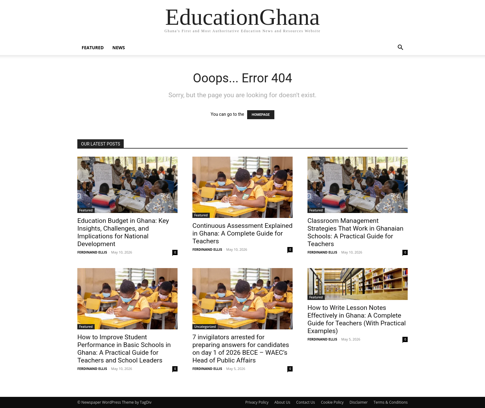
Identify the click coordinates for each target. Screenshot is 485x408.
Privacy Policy (256, 402)
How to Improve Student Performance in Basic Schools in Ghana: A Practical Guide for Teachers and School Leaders (124, 348)
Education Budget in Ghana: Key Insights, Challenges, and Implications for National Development (123, 232)
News (118, 47)
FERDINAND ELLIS (92, 252)
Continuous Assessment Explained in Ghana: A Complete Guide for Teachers (242, 233)
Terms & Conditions (391, 402)
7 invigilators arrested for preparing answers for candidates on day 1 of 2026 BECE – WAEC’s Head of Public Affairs (240, 348)
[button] (400, 48)
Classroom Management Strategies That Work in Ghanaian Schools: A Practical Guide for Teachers (355, 232)
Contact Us (305, 402)
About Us (282, 402)
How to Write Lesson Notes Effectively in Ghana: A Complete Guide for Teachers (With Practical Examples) (356, 319)
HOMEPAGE (261, 115)
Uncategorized (205, 326)
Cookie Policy (332, 402)
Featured (93, 47)
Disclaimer (359, 402)
